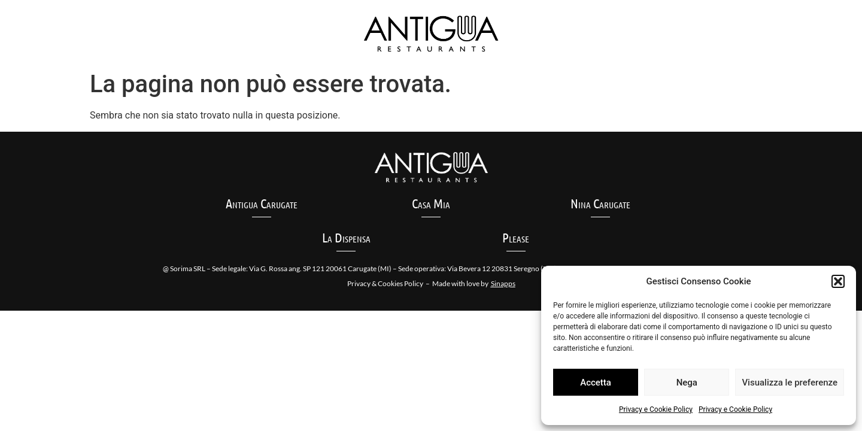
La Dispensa (346, 237)
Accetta (595, 382)
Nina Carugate (600, 203)
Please (515, 237)
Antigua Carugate (262, 203)
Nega (686, 382)
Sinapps (503, 283)
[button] (838, 281)
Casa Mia (431, 203)
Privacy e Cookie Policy (656, 409)
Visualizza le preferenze (789, 382)
